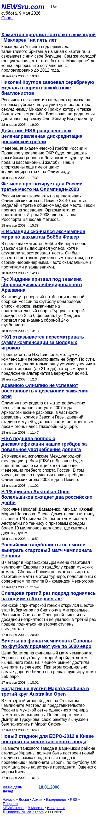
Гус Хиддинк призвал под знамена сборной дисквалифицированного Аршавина (41, 285)
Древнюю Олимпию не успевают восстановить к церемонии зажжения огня (45, 391)
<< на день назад (12, 789)
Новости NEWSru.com (25, 812)
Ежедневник (56, 799)
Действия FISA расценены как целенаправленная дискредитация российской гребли (42, 136)
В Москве (36, 808)
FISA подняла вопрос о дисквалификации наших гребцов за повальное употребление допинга (44, 444)
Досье (24, 799)
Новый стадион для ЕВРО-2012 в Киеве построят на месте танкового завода (47, 739)
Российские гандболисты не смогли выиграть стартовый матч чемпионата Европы (46, 550)
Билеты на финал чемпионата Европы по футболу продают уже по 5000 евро (46, 643)
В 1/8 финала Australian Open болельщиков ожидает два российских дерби (46, 497)
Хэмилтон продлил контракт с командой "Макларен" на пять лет (48, 37)
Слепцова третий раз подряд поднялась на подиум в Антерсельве (48, 596)
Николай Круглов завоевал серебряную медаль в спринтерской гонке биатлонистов (47, 88)
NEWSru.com (22, 7)
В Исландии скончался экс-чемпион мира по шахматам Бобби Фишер (43, 234)
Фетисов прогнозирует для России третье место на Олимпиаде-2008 (42, 186)
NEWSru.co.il (13, 808)
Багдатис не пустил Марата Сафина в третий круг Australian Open (45, 691)
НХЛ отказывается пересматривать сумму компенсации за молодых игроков (42, 342)
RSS (73, 799)
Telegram (10, 804)
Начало (9, 799)
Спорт (7, 18)
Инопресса (56, 808)
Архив (37, 799)
